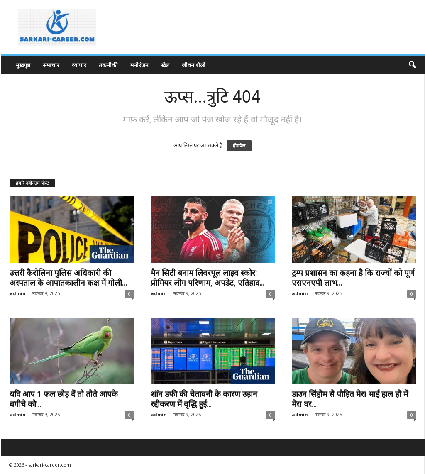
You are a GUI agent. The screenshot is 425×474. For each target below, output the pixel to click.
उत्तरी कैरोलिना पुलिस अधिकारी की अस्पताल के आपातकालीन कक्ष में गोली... (68, 277)
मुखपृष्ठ (23, 65)
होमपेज (239, 145)
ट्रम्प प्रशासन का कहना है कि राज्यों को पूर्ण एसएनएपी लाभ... (353, 277)
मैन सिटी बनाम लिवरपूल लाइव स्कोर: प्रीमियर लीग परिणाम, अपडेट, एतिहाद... (207, 277)
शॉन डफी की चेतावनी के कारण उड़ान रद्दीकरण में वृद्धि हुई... (204, 398)
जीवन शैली (193, 65)
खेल (165, 65)
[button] (412, 65)
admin (18, 293)
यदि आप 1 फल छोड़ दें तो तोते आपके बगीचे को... (64, 398)
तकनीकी (108, 65)
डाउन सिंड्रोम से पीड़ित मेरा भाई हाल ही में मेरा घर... (350, 398)
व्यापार (79, 65)
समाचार (51, 65)
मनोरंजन (139, 65)
